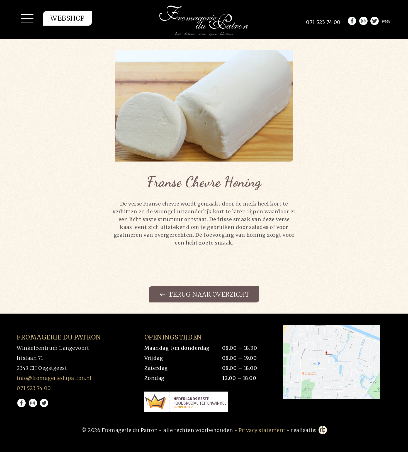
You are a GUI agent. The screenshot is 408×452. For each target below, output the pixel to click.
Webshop (67, 18)
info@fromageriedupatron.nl (54, 378)
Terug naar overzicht (204, 294)
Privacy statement (262, 430)
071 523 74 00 (34, 388)
